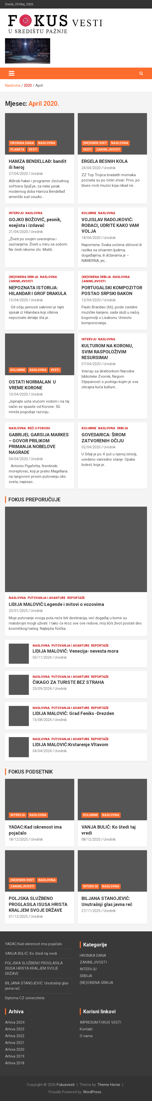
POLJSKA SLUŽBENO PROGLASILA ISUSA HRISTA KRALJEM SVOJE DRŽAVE (38, 904)
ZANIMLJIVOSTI (108, 149)
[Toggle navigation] (11, 73)
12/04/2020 (91, 300)
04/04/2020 (18, 459)
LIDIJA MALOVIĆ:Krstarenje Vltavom (70, 744)
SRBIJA (122, 428)
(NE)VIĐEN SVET (95, 143)
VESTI (33, 149)
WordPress (92, 1092)
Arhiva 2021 (14, 1042)
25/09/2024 (42, 689)
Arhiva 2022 (14, 1036)
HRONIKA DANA (22, 143)
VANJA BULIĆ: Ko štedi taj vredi (31, 953)
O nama (86, 1036)
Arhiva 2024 (14, 1022)
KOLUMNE (89, 213)
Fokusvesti (65, 1084)
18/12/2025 (18, 839)
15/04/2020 (18, 300)
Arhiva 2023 (14, 1029)
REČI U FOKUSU (39, 428)
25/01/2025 (18, 611)
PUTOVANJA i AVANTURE (46, 598)
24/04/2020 (91, 168)
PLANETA (17, 149)
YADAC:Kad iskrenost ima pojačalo (33, 944)
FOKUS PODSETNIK (31, 772)
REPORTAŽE (76, 598)
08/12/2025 (91, 839)
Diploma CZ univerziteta (24, 998)
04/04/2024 (42, 751)
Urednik (37, 174)
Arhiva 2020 (14, 1049)
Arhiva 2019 (14, 1056)
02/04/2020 (91, 447)
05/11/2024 (42, 657)
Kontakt (86, 1029)
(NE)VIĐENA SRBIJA (23, 277)
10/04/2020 (18, 394)
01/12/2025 (18, 917)
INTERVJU (16, 213)
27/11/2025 (91, 911)
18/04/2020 (91, 238)
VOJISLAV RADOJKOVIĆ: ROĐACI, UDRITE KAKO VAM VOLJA (110, 225)
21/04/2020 (18, 232)
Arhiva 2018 (14, 1063)
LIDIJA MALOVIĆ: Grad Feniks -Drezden (73, 713)
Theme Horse (109, 1084)
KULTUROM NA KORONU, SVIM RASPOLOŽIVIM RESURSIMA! (107, 351)
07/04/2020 (91, 364)
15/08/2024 (42, 720)
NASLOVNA (46, 143)
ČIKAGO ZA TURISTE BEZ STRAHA (68, 682)
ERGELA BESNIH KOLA (105, 161)
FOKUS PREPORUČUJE (34, 500)
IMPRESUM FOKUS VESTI (100, 1022)
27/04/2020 (18, 174)
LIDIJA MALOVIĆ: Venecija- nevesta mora (75, 651)
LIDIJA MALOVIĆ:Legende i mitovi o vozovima (56, 604)
